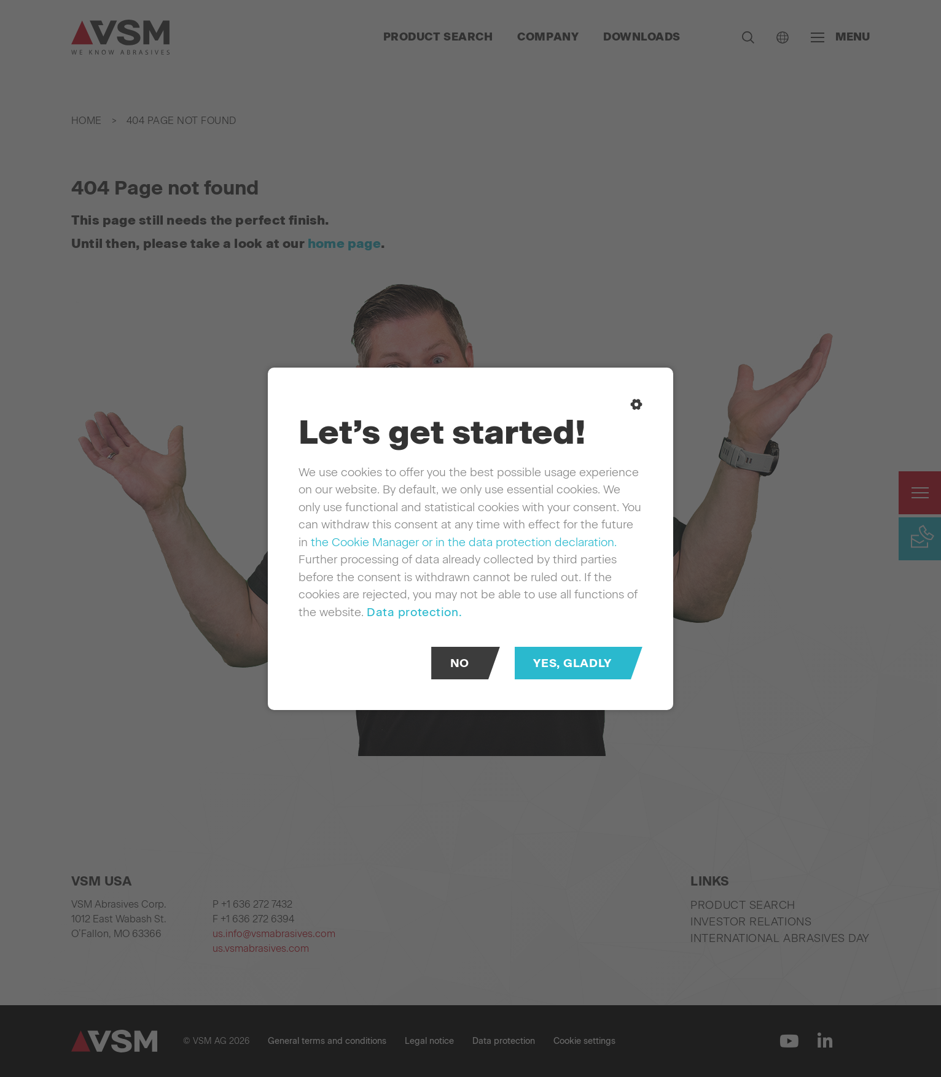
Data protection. (414, 611)
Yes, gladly (572, 662)
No (459, 662)
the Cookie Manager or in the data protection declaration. (464, 542)
